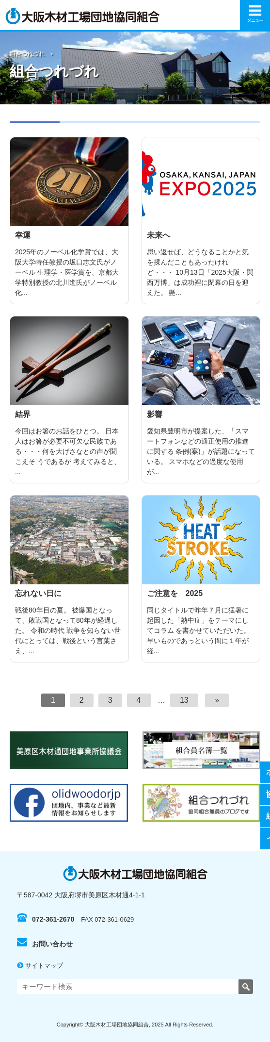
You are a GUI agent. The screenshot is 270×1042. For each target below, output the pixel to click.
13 (184, 700)
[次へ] (217, 700)
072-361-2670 (45, 919)
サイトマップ (40, 965)
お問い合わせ (45, 944)
